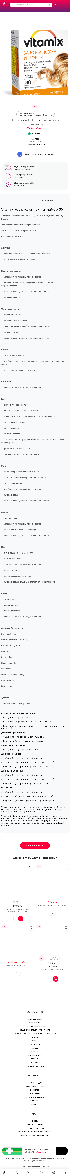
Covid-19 (35, 1104)
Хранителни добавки (35, 1086)
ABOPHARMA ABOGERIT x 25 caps (17, 966)
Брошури (35, 1059)
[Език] (56, 5)
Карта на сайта (35, 1044)
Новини (35, 1048)
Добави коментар (35, 845)
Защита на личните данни (35, 1026)
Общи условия (35, 1023)
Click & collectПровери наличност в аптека (36, 114)
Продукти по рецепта (35, 1097)
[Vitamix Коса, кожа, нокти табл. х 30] (35, 62)
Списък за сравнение (35, 1128)
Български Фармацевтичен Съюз (35, 1135)
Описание (16, 200)
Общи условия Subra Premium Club (35, 1030)
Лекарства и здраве (35, 1083)
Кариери (35, 1052)
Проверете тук (40, 1152)
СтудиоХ (45, 1166)
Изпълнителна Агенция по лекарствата (35, 1132)
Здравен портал (35, 1055)
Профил (35, 1121)
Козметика (35, 1090)
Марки (35, 1037)
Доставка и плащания (49, 200)
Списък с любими (35, 1125)
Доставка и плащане (35, 1066)
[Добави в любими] (31, 867)
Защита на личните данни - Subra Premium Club (35, 1034)
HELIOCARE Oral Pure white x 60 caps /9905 (52, 905)
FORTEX (38, 142)
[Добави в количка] (20, 918)
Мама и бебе (35, 1094)
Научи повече (19, 177)
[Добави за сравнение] (14, 918)
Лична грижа (35, 1101)
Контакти (35, 1062)
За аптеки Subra (35, 1019)
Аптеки (35, 1041)
